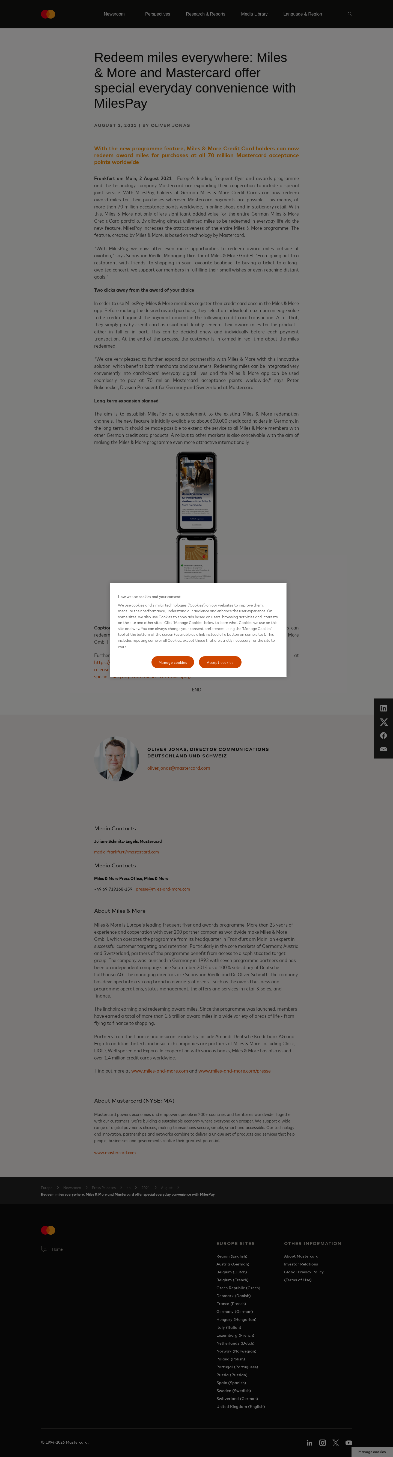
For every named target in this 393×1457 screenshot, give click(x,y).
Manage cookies (173, 662)
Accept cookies (220, 662)
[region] (198, 630)
